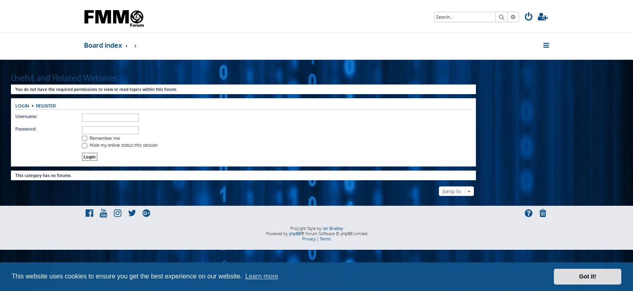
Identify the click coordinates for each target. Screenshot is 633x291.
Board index (103, 45)
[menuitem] (528, 17)
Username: (99, 116)
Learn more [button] (261, 276)
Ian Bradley (333, 228)
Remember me (174, 138)
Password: (98, 129)
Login (95, 105)
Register (119, 105)
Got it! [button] (587, 276)
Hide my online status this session (193, 145)
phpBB (295, 233)
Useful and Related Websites (137, 77)
